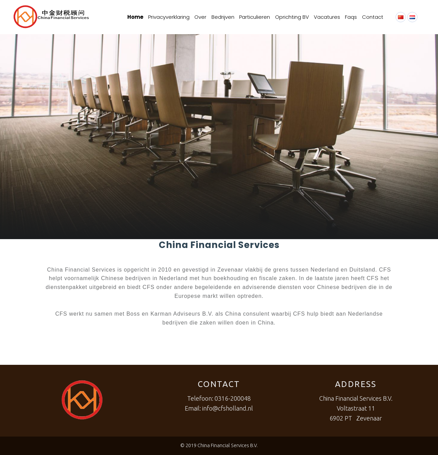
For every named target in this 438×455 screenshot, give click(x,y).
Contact (372, 16)
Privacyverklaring (169, 16)
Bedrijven (222, 16)
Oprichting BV (292, 16)
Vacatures (327, 16)
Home (135, 16)
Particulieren (254, 16)
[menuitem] (135, 17)
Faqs (351, 16)
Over (200, 16)
